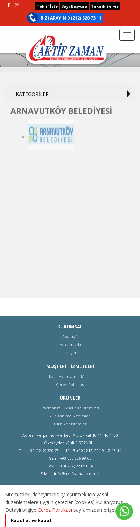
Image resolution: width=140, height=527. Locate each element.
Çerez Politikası (55, 509)
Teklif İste (47, 6)
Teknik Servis (105, 6)
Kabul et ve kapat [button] (31, 520)
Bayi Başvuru (74, 6)
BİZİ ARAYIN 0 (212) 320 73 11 (71, 18)
